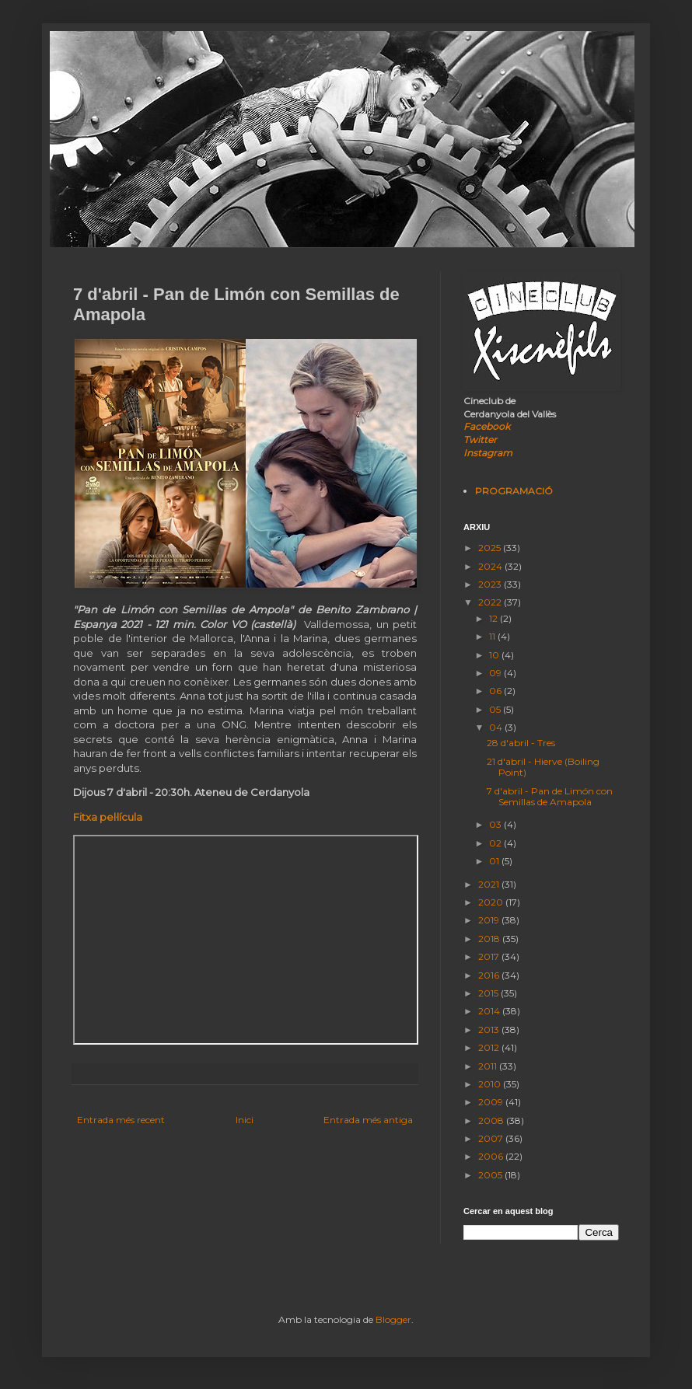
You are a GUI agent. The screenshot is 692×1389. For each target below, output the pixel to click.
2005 (491, 1175)
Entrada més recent (121, 1120)
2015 (489, 993)
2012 (490, 1047)
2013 (490, 1029)
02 (496, 843)
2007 (491, 1138)
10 (495, 655)
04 (497, 727)
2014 (490, 1011)
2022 (491, 602)
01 (495, 861)
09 (496, 673)
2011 (488, 1066)
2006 (491, 1156)
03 (496, 824)
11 (493, 636)
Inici (244, 1120)
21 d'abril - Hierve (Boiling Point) (543, 767)
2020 (491, 902)
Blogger (393, 1319)
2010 (490, 1084)
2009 (491, 1102)
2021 (490, 884)
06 (496, 690)
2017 (490, 956)
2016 (490, 975)
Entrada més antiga (368, 1120)
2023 (491, 584)
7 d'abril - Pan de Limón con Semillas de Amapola (550, 796)
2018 (490, 938)
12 (494, 618)
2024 (491, 566)
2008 (492, 1120)
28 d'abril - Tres (521, 743)
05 (496, 709)
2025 (490, 547)
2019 (490, 920)
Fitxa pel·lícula (107, 817)
